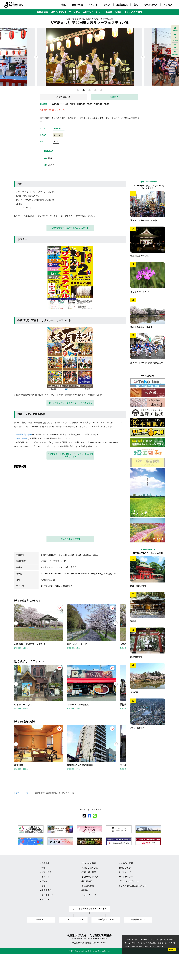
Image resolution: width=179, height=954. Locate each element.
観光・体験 (77, 4)
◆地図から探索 (113, 12)
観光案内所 (87, 881)
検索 (175, 46)
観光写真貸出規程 (24, 434)
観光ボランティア (90, 877)
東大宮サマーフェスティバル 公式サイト (70, 228)
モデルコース (150, 4)
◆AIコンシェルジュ (93, 12)
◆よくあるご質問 (133, 12)
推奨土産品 (122, 4)
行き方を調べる (63, 97)
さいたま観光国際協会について (133, 886)
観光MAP (175, 29)
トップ (16, 793)
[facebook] (89, 816)
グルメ (107, 4)
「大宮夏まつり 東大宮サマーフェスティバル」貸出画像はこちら (70, 455)
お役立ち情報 (88, 886)
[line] (95, 816)
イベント (93, 4)
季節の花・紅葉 (89, 872)
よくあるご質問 (126, 863)
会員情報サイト (138, 919)
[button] (143, 57)
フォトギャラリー (90, 895)
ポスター (52, 165)
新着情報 (45, 863)
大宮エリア (59, 129)
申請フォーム (22, 438)
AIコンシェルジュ (90, 868)
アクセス (167, 4)
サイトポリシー (126, 877)
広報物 (85, 890)
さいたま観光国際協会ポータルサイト (89, 908)
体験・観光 (46, 872)
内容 (50, 158)
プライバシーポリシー (129, 881)
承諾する (172, 950)
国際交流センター (106, 919)
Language (175, 53)
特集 (63, 4)
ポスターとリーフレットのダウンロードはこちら (70, 403)
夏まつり (58, 135)
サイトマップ (125, 872)
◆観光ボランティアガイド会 (65, 12)
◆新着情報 (42, 12)
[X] (84, 816)
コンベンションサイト (73, 919)
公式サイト (115, 97)
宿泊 (136, 4)
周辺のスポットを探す (70, 539)
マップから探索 (89, 863)
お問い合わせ (125, 868)
